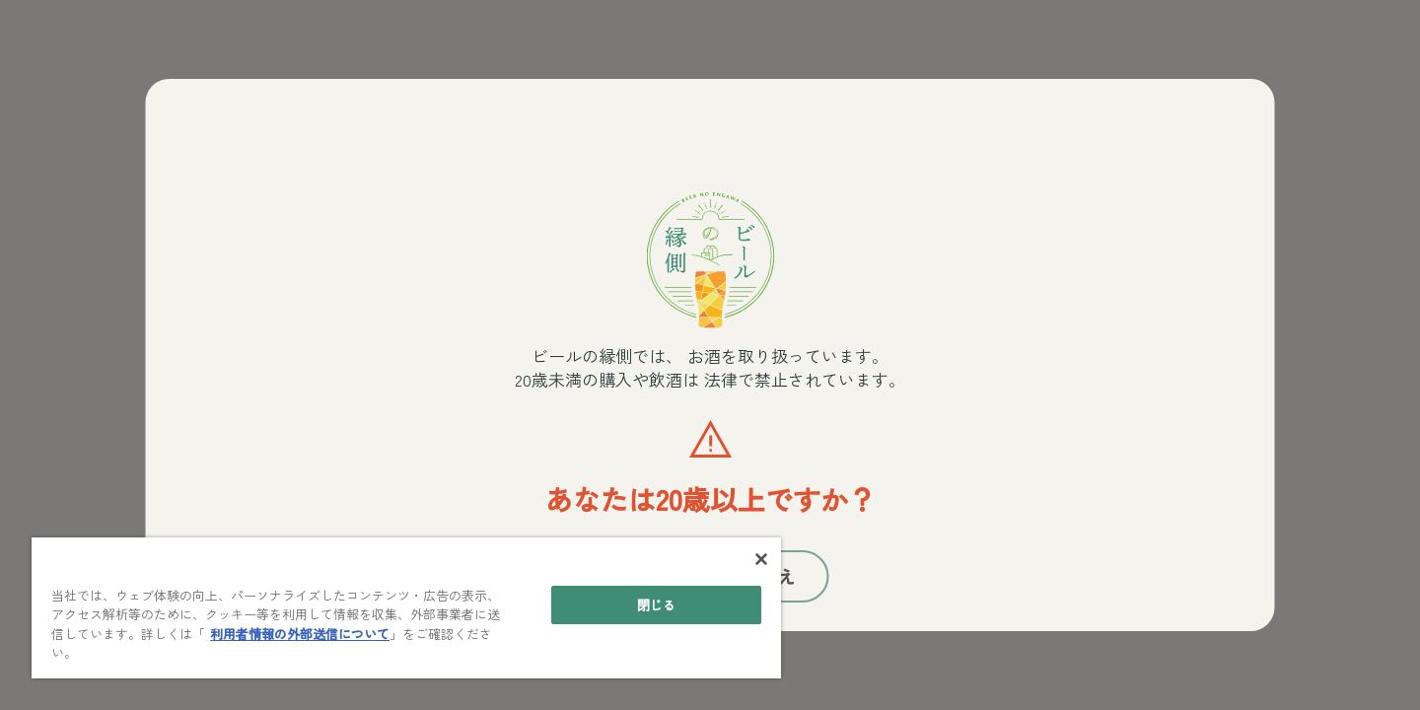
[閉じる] (761, 559)
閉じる (656, 605)
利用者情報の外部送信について (300, 633)
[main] (406, 607)
